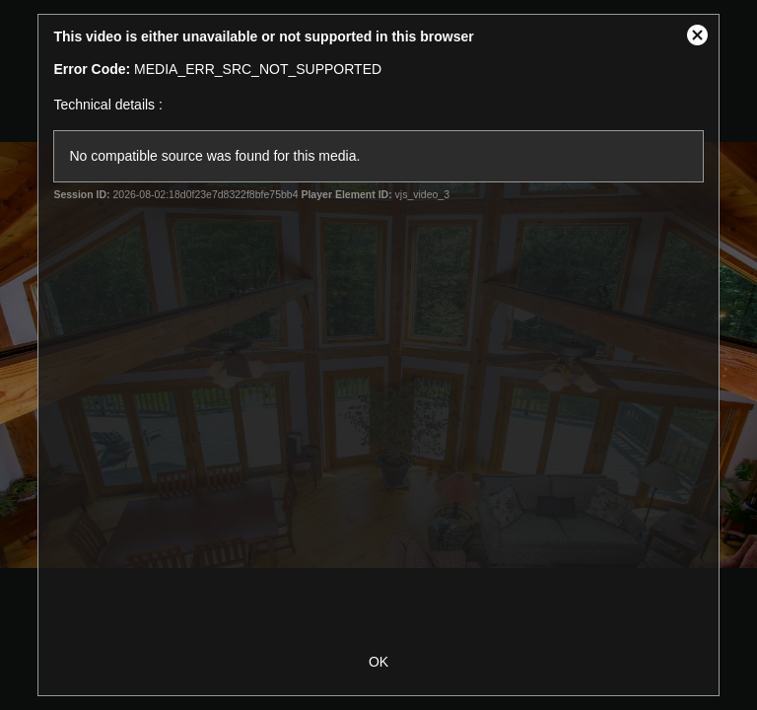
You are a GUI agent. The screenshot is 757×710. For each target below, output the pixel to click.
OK (378, 662)
